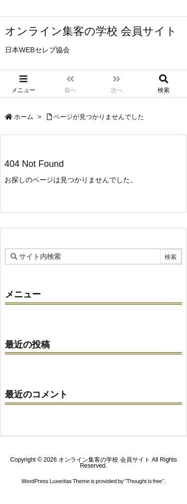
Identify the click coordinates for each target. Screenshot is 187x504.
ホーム (23, 117)
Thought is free (144, 481)
